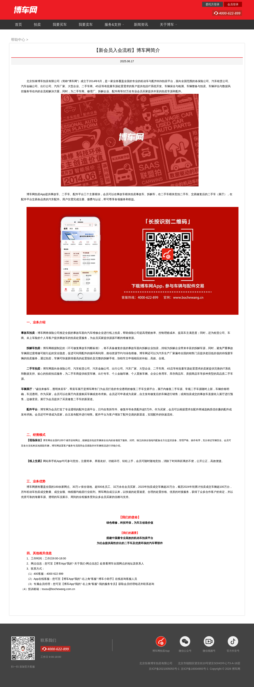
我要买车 (60, 25)
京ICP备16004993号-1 (195, 668)
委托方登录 (212, 4)
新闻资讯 (141, 25)
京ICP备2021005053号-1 (164, 668)
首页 (18, 25)
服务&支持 (114, 25)
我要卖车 (86, 25)
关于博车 (168, 25)
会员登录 (232, 4)
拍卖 (37, 25)
